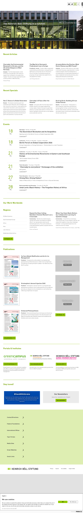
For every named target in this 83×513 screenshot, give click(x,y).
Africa (4, 252)
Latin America (6, 258)
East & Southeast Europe (9, 248)
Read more (67, 303)
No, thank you (73, 501)
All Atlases (60, 353)
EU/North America (7, 245)
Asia (4, 255)
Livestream (22, 165)
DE (78, 4)
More (6, 31)
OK (63, 501)
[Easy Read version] (69, 4)
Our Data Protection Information (8, 508)
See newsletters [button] (61, 439)
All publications (8, 377)
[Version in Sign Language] (72, 4)
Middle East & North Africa (9, 262)
